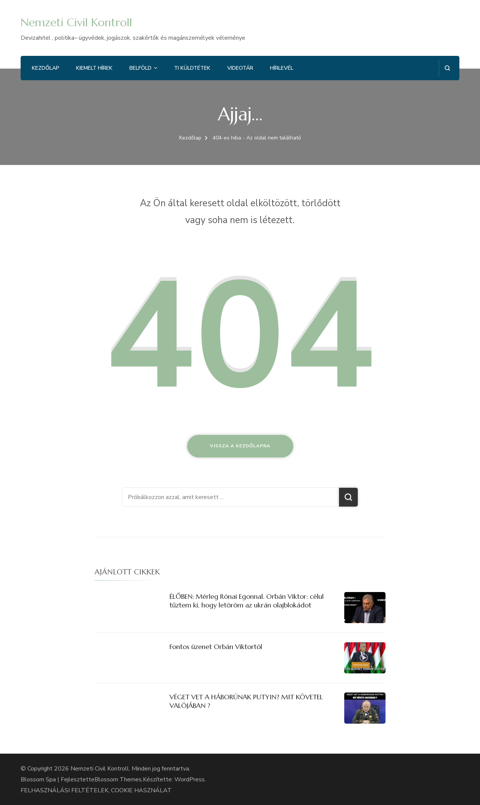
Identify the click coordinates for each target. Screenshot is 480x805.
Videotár (240, 68)
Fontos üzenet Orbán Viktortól (216, 646)
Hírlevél (281, 68)
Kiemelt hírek (94, 68)
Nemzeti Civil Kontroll (76, 22)
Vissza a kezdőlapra (240, 446)
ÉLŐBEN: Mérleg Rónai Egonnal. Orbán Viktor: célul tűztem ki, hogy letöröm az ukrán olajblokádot (247, 600)
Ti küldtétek (192, 68)
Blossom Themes (118, 779)
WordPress (189, 779)
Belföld (140, 68)
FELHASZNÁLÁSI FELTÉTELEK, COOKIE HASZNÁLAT (96, 790)
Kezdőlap (45, 68)
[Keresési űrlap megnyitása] (447, 68)
